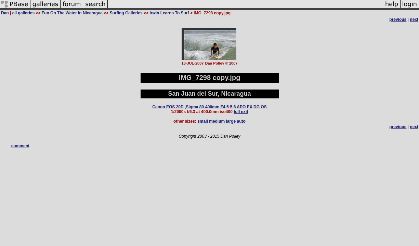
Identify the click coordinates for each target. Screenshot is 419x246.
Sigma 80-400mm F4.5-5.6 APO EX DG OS (226, 107)
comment (20, 146)
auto (241, 121)
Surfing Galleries (126, 13)
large (231, 121)
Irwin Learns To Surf (169, 13)
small (202, 121)
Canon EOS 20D (167, 107)
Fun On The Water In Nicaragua (72, 13)
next (414, 19)
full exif (241, 111)
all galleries (23, 13)
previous (397, 19)
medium (217, 121)
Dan (5, 13)
